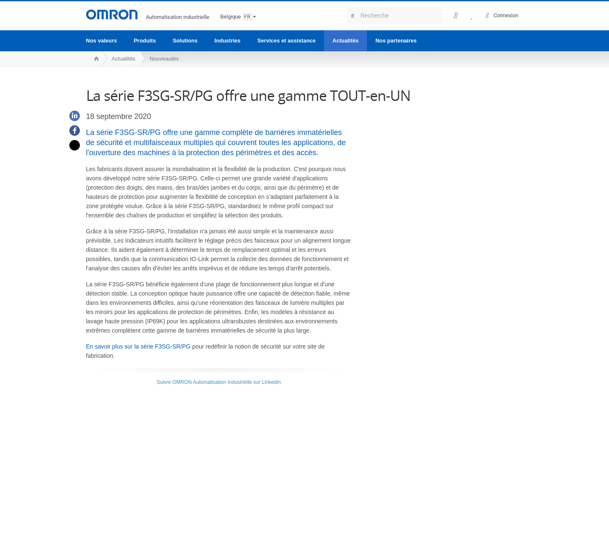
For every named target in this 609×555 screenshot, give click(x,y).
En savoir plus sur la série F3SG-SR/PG (138, 346)
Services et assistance (286, 40)
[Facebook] (71, 130)
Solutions (185, 40)
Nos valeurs (101, 40)
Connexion (505, 15)
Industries (227, 40)
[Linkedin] (71, 116)
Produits (145, 40)
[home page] (94, 58)
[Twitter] (71, 145)
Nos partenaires (396, 40)
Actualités (345, 40)
